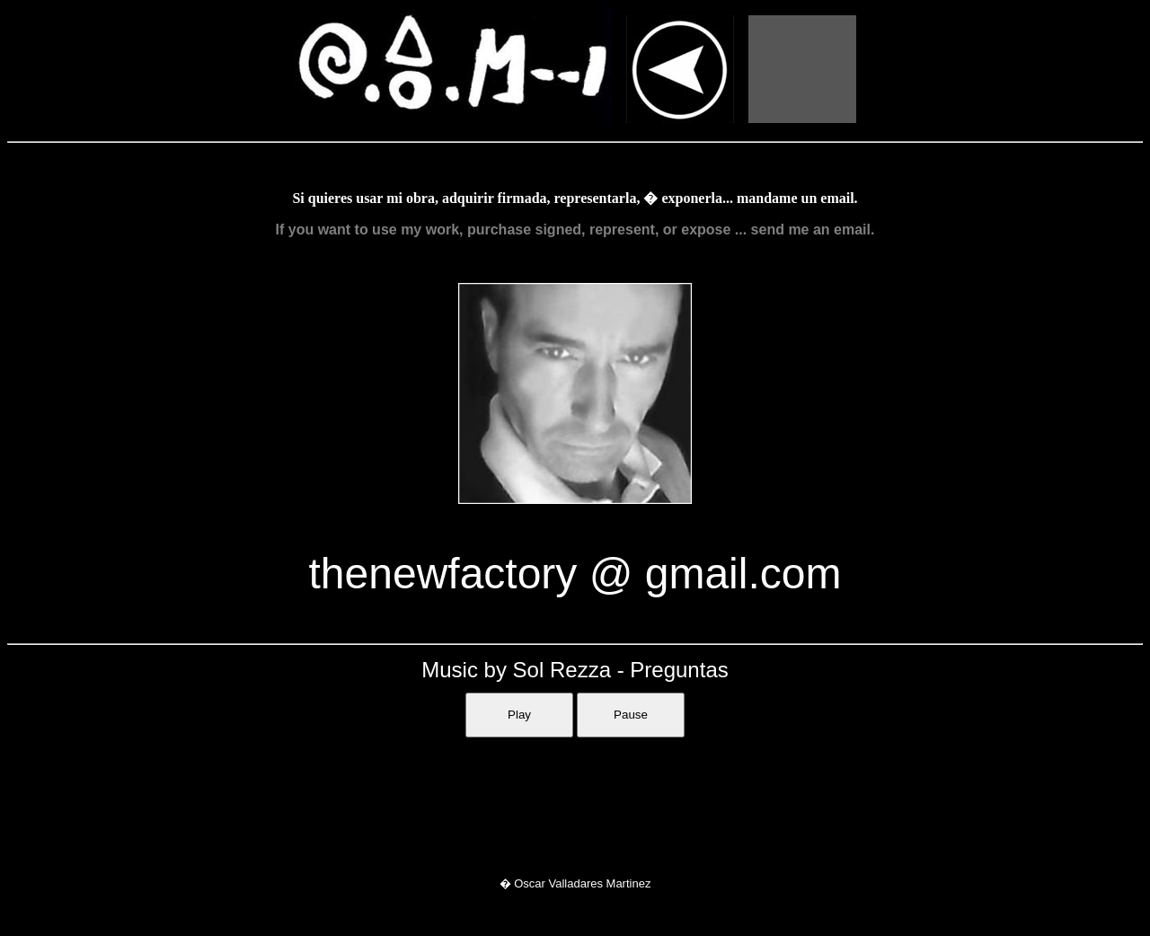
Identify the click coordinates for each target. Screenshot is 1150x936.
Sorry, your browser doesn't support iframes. (575, 800)
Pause (631, 714)
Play (519, 714)
